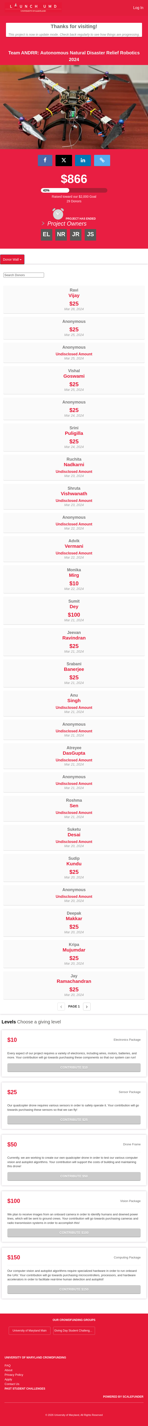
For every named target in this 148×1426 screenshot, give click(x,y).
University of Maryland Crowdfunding (35, 1357)
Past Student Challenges (25, 1388)
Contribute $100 (74, 1232)
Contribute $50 (74, 1176)
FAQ (8, 1365)
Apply (8, 1379)
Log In (138, 8)
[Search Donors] (23, 275)
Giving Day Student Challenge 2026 (74, 1330)
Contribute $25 (74, 1120)
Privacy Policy (14, 1374)
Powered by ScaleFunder (123, 1396)
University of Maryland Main (30, 1330)
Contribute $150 (74, 1289)
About (8, 1370)
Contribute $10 (74, 1067)
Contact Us (12, 1384)
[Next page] (87, 1007)
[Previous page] (61, 1007)
